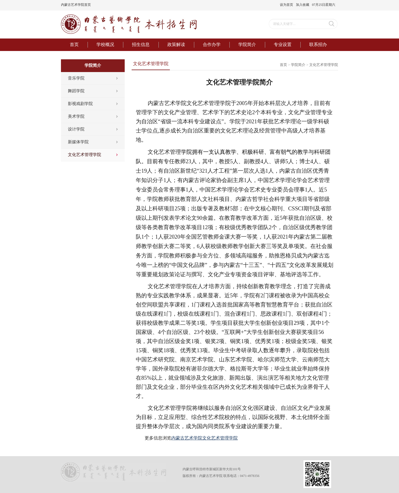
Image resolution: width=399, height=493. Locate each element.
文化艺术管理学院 (84, 154)
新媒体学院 (78, 142)
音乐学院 (76, 78)
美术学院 (76, 116)
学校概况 (105, 44)
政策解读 (176, 44)
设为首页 (286, 5)
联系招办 (318, 44)
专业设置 (282, 44)
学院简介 (247, 44)
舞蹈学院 (76, 91)
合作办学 (212, 44)
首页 (74, 44)
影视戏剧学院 (80, 103)
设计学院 (76, 129)
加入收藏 (302, 5)
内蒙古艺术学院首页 (76, 5)
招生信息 (141, 44)
